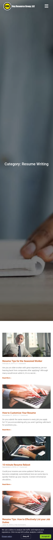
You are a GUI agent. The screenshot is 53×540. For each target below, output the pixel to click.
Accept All (45, 536)
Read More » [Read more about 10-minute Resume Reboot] (6, 484)
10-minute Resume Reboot (16, 464)
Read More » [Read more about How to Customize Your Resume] (6, 430)
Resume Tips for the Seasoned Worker (22, 361)
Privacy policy (7, 536)
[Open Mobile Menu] (46, 6)
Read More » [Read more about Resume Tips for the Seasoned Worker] (6, 378)
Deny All (26, 536)
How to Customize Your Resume (19, 412)
